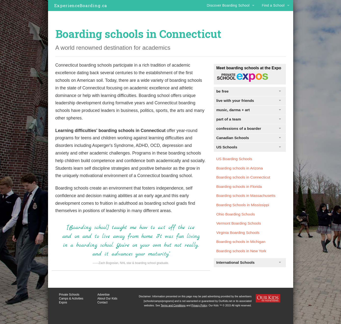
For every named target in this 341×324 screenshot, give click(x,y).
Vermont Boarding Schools (238, 223)
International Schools (248, 262)
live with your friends (248, 100)
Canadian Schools (248, 138)
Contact (102, 302)
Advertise (103, 294)
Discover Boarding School (228, 5)
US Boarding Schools (234, 159)
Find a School (273, 5)
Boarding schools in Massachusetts (245, 195)
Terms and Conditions (173, 305)
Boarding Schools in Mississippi (242, 205)
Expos (63, 302)
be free (248, 91)
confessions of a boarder (248, 128)
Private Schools (69, 294)
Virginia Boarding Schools (237, 232)
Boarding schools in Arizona (239, 168)
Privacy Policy (199, 305)
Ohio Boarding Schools (235, 214)
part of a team (248, 119)
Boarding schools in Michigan (240, 242)
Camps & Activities (71, 298)
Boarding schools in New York (241, 251)
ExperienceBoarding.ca (80, 5)
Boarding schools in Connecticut (243, 177)
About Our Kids (107, 298)
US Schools (248, 147)
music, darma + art (248, 110)
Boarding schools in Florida (239, 186)
